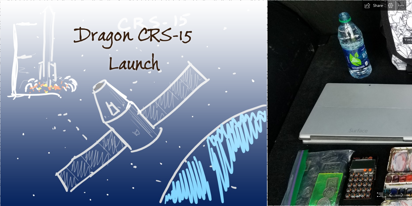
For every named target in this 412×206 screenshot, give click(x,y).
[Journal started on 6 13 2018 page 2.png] (133, 103)
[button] (373, 5)
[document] (206, 103)
